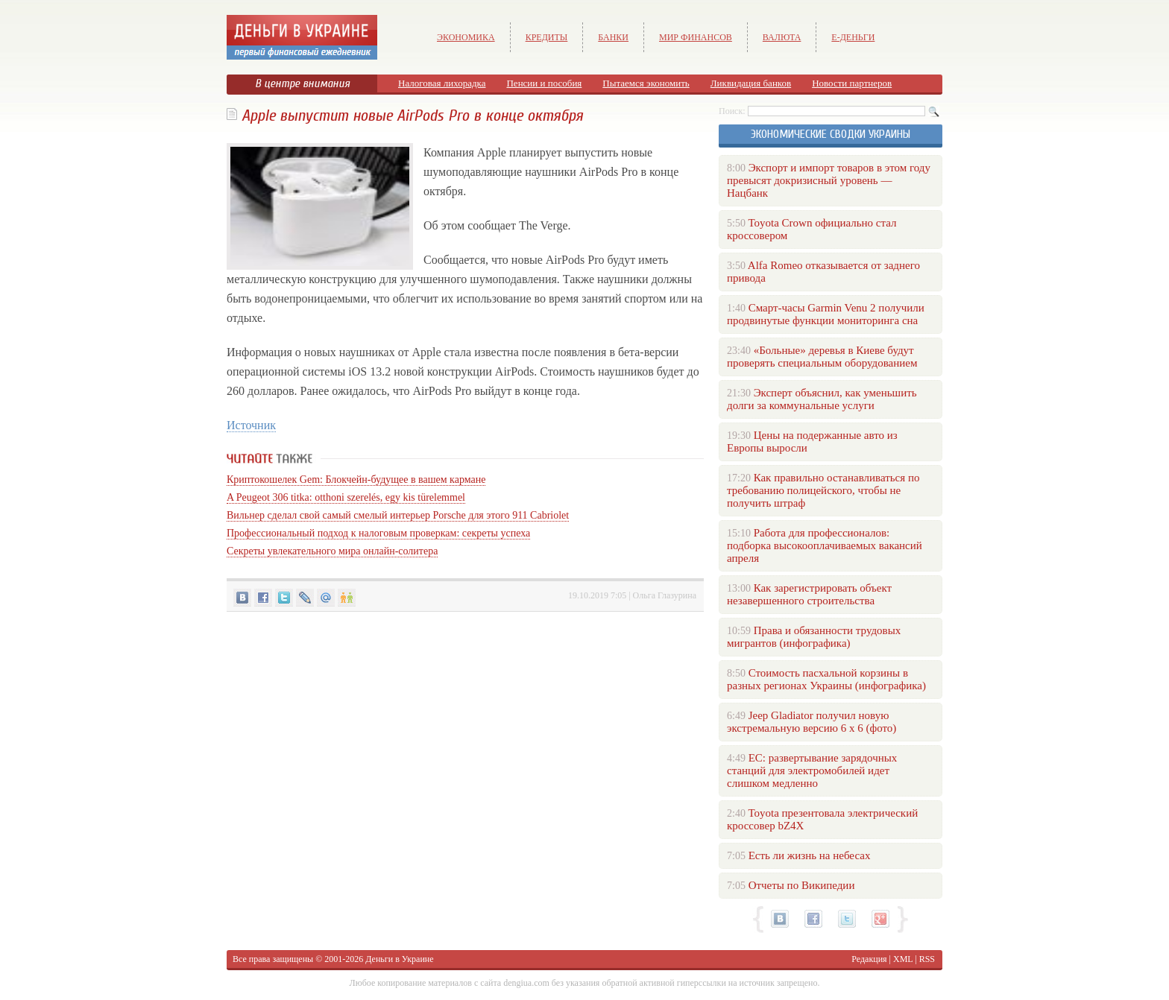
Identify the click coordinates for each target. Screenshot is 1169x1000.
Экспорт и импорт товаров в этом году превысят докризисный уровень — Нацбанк (828, 180)
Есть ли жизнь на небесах (810, 855)
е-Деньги (853, 37)
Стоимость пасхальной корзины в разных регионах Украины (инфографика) (826, 679)
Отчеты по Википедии (802, 885)
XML (903, 959)
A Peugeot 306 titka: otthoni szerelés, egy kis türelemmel (346, 497)
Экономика (466, 37)
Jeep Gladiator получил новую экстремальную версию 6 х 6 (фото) (811, 721)
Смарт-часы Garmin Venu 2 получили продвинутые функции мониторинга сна (825, 314)
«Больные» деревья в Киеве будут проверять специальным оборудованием (822, 356)
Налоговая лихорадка (441, 83)
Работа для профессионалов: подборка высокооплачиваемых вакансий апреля (824, 545)
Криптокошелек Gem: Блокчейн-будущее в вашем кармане (356, 479)
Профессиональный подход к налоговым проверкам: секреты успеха (378, 533)
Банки (613, 37)
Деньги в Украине (399, 959)
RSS (927, 959)
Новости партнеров (852, 83)
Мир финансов (695, 37)
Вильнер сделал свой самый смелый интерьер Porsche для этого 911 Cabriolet (398, 515)
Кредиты (547, 37)
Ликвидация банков (750, 83)
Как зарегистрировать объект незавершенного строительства (809, 594)
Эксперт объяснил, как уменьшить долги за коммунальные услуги (822, 399)
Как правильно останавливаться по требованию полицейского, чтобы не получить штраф (823, 490)
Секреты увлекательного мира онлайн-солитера (332, 551)
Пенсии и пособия (544, 83)
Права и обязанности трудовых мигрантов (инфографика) (814, 636)
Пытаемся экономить (645, 83)
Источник (251, 425)
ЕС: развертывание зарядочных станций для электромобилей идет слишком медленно (812, 770)
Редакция (868, 959)
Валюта (782, 37)
